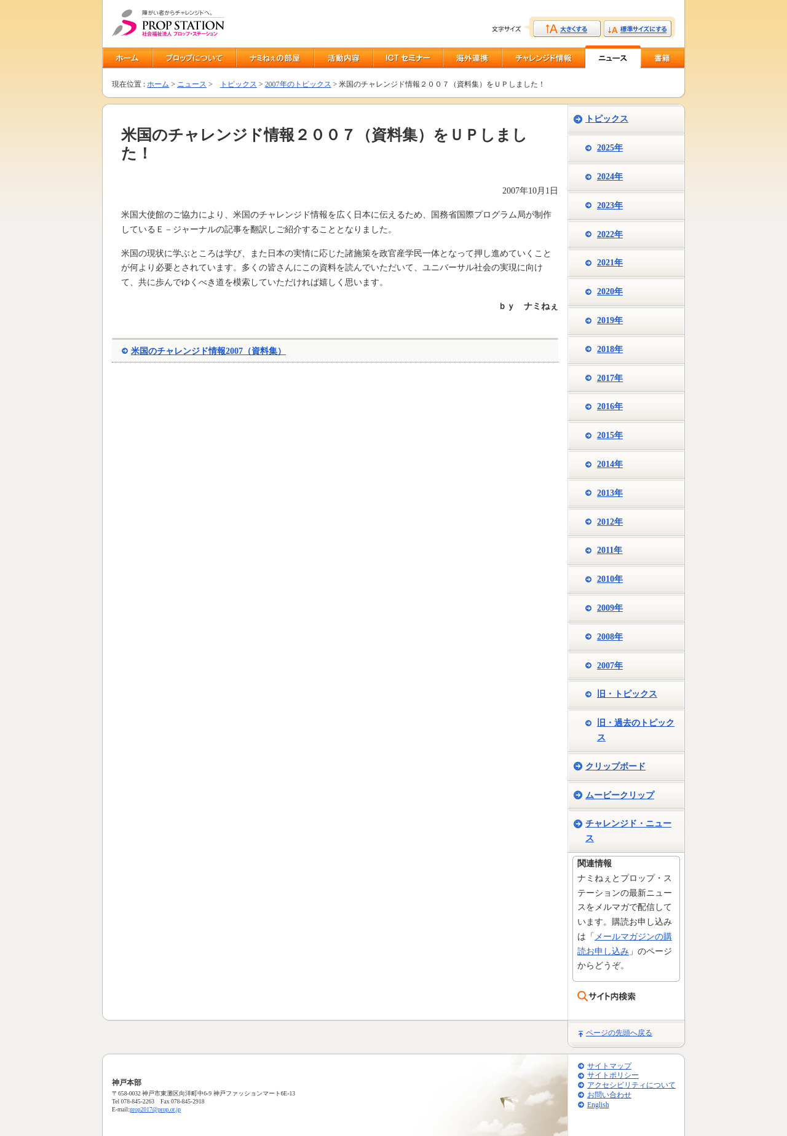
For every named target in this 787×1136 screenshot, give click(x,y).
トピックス (238, 84)
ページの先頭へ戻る (619, 1032)
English (598, 1105)
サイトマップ (609, 1066)
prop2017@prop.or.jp (155, 1109)
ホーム (158, 84)
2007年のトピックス (298, 84)
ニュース (192, 84)
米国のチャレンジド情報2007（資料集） (208, 351)
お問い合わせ (609, 1095)
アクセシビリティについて (631, 1085)
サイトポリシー (613, 1075)
